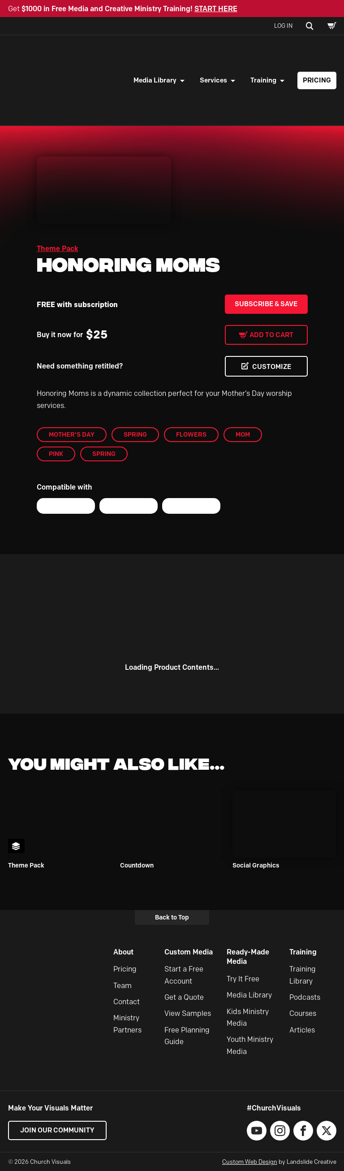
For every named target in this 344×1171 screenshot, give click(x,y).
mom (243, 434)
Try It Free (243, 979)
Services (213, 80)
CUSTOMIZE (271, 367)
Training (263, 80)
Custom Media (188, 952)
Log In (283, 25)
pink (56, 454)
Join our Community (57, 1130)
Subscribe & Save (266, 304)
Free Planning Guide (187, 1036)
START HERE (215, 8)
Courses (302, 1013)
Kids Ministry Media (248, 1017)
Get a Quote (184, 997)
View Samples (187, 1013)
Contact (126, 1002)
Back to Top (172, 917)
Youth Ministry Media (250, 1045)
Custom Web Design (249, 1161)
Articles (302, 1030)
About (123, 952)
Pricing (317, 80)
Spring (135, 434)
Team (122, 985)
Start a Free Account (183, 975)
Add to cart (271, 335)
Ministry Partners (127, 1024)
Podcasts (304, 997)
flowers (191, 434)
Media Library (154, 80)
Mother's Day (72, 434)
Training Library (302, 975)
